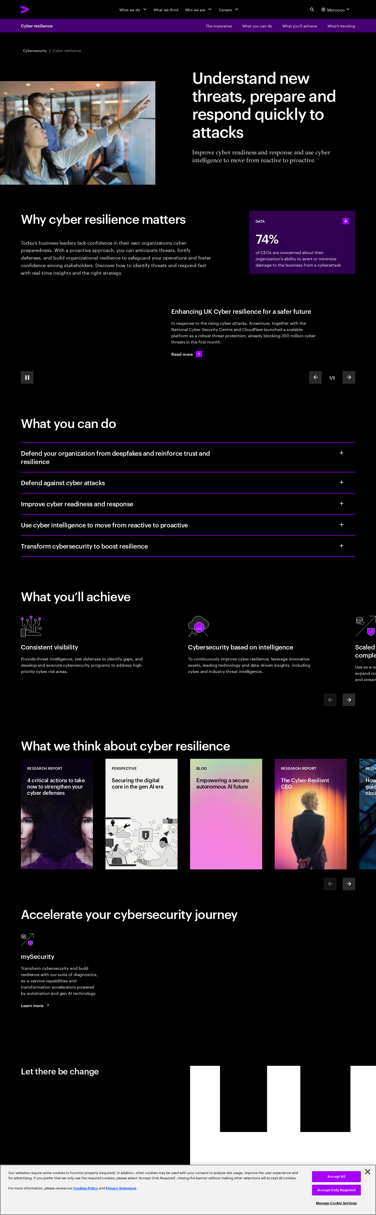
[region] (188, 1190)
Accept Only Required (336, 1190)
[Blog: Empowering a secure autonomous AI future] (226, 814)
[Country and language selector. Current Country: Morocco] (336, 9)
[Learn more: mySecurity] (36, 1005)
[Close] (367, 1171)
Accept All (336, 1176)
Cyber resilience (36, 25)
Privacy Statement (121, 1188)
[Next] (349, 700)
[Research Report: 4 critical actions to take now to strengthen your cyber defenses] (57, 814)
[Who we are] (199, 9)
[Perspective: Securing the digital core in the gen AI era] (141, 814)
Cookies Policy (85, 1188)
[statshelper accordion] (345, 221)
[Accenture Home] (37, 9)
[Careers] (229, 9)
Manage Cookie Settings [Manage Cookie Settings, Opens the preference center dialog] (336, 1203)
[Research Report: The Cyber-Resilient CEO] (311, 814)
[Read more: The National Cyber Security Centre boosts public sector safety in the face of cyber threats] (186, 354)
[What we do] (133, 9)
